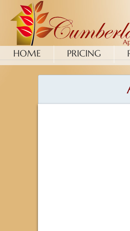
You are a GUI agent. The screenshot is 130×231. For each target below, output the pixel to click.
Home (27, 53)
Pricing (84, 53)
